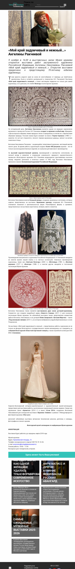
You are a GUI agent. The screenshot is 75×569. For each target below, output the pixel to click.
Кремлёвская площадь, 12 (22, 440)
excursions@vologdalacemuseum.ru (24, 444)
